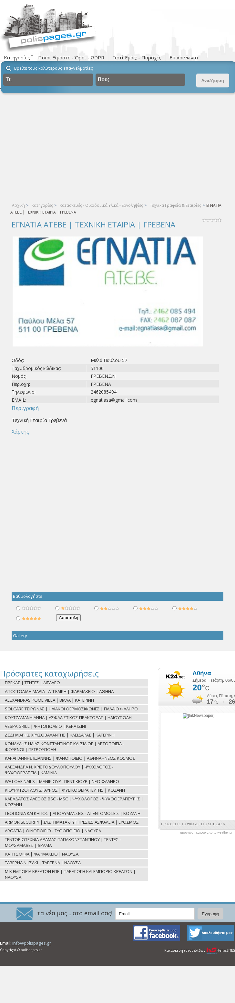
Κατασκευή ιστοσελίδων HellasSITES (199, 950)
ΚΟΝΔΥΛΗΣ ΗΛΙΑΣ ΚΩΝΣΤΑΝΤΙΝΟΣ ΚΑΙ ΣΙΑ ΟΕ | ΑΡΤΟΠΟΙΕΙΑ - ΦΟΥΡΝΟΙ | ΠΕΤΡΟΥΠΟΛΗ (64, 746)
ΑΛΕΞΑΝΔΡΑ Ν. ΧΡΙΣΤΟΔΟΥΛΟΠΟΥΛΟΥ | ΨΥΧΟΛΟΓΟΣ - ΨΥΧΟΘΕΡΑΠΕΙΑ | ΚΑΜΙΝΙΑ (59, 770)
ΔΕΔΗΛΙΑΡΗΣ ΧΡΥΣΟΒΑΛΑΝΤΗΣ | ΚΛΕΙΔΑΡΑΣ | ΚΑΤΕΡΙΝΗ (60, 735)
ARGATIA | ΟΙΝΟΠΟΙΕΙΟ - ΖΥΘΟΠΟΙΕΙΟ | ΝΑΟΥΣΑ (53, 831)
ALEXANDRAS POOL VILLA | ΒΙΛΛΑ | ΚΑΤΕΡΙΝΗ (49, 700)
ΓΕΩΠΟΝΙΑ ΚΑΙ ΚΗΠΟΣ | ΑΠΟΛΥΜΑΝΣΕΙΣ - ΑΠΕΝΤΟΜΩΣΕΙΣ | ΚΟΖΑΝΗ (72, 813)
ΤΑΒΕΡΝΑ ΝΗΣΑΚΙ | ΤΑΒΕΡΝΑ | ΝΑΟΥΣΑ (43, 863)
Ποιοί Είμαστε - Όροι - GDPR (71, 57)
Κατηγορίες (42, 205)
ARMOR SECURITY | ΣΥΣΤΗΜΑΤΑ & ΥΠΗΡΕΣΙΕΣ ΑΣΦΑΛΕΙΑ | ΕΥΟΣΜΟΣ (72, 822)
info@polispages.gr (31, 943)
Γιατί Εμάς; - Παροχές (136, 57)
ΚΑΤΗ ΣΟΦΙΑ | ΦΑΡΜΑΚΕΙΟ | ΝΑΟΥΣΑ (41, 854)
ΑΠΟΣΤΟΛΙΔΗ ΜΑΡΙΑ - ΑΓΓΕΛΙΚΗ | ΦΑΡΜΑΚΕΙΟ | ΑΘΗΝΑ (59, 691)
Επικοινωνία (183, 57)
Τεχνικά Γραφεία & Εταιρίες (175, 205)
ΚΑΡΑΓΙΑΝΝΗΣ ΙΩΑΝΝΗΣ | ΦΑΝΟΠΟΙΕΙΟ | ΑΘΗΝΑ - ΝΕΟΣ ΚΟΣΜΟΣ (70, 758)
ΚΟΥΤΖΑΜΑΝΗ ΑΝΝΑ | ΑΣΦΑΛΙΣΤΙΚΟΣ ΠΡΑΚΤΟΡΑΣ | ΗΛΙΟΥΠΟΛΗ (68, 717)
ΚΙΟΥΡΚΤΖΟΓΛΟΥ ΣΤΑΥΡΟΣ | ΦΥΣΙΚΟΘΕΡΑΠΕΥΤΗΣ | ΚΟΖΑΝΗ (65, 790)
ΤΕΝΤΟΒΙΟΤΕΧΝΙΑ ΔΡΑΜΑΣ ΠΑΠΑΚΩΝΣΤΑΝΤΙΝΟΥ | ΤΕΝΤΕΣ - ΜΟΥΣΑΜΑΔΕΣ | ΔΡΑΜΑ (63, 842)
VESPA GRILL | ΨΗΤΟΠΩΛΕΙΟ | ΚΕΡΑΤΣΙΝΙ (45, 726)
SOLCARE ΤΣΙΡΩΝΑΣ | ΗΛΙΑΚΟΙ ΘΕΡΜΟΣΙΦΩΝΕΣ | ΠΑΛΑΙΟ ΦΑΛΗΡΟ (71, 709)
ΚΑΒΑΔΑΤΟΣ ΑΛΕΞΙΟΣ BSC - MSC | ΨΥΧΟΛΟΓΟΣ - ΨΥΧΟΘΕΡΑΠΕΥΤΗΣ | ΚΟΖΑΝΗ (74, 801)
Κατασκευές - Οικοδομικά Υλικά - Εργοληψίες (101, 205)
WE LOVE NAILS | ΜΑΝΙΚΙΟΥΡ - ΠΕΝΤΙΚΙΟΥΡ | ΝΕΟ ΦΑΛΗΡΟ (62, 781)
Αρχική (18, 205)
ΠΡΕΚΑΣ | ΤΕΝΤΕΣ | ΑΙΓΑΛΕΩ (32, 683)
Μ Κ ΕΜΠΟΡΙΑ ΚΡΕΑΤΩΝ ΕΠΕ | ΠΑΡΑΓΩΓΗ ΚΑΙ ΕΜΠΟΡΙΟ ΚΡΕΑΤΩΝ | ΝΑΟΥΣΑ (70, 874)
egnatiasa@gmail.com (114, 400)
